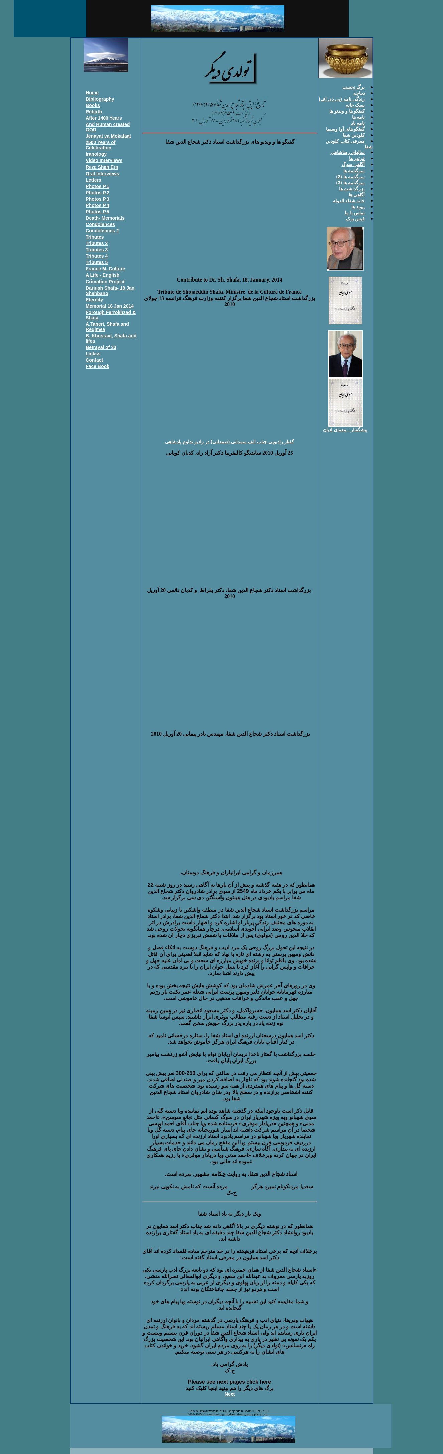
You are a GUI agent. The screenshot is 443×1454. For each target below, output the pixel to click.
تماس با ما (355, 212)
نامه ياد (358, 123)
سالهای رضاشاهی (348, 152)
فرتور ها (357, 158)
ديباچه (359, 93)
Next (230, 1394)
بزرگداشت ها (352, 188)
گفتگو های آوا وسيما (345, 129)
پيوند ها (358, 206)
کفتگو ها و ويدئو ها (347, 111)
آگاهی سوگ (353, 164)
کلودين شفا (354, 135)
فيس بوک (355, 218)
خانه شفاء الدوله (349, 200)
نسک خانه (355, 105)
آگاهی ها (357, 194)
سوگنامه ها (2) (350, 176)
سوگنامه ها (354, 170)
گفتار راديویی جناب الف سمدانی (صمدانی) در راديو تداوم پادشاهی (229, 441)
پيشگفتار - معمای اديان (345, 429)
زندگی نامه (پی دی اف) (342, 99)
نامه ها (358, 117)
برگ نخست (353, 87)
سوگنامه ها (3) (350, 182)
